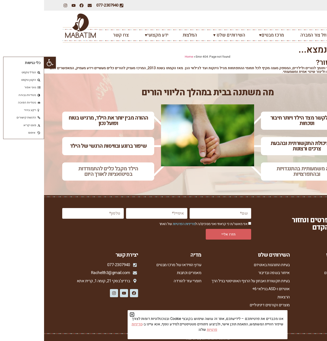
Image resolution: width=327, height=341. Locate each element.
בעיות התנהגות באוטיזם (228, 264)
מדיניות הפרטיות (140, 224)
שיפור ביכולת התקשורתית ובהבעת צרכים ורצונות (263, 146)
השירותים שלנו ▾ (184, 35)
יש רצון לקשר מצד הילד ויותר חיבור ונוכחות (262, 120)
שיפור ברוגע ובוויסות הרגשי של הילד (64, 146)
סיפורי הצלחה (298, 297)
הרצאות (239, 297)
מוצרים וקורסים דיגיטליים (226, 305)
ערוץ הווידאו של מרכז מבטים (134, 264)
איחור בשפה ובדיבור (230, 272)
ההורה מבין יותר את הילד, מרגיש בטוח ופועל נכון (64, 120)
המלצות (146, 35)
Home (145, 56)
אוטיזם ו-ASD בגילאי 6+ (227, 289)
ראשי (304, 35)
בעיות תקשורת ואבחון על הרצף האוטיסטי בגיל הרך (206, 281)
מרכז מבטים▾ (227, 35)
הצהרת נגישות (298, 320)
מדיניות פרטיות (297, 312)
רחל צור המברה (269, 35)
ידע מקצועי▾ (111, 35)
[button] (6, 63)
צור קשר (302, 305)
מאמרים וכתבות (145, 272)
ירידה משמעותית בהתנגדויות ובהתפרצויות (263, 171)
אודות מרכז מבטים (294, 272)
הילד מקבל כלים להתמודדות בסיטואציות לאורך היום (64, 171)
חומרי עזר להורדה (143, 281)
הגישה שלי (300, 289)
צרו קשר (77, 35)
